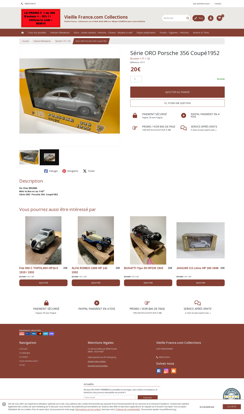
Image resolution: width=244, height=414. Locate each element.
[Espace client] (210, 18)
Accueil (25, 41)
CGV (22, 365)
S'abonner (147, 397)
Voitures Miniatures (42, 41)
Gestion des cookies (97, 361)
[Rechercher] (188, 18)
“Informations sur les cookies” (88, 409)
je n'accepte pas (207, 406)
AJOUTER (43, 282)
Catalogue (24, 353)
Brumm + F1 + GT (63, 41)
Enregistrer (70, 171)
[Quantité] (136, 79)
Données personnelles (98, 365)
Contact (217, 3)
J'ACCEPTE (232, 406)
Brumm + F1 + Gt (140, 58)
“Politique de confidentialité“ (127, 409)
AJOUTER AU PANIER (177, 92)
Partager (51, 171)
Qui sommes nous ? (28, 361)
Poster (89, 171)
